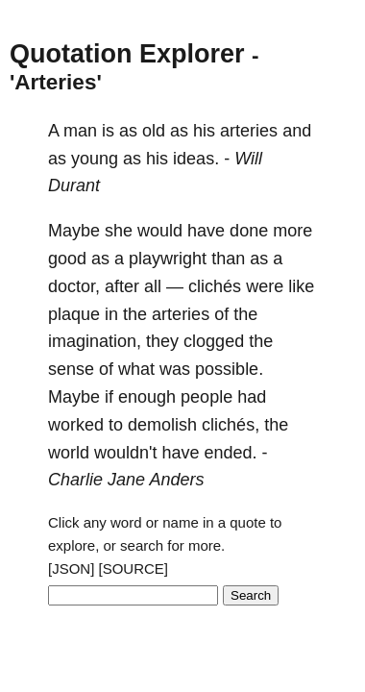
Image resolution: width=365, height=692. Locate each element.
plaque (74, 314)
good (67, 258)
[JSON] (71, 568)
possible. (229, 369)
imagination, (94, 341)
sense (71, 369)
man (80, 130)
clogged (213, 341)
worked (76, 424)
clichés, (230, 424)
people (206, 397)
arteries (249, 130)
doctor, (74, 286)
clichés (214, 286)
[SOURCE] (134, 568)
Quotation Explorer (127, 53)
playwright (168, 258)
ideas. (196, 158)
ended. (231, 452)
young (94, 158)
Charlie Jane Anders (126, 479)
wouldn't (125, 452)
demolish (162, 424)
